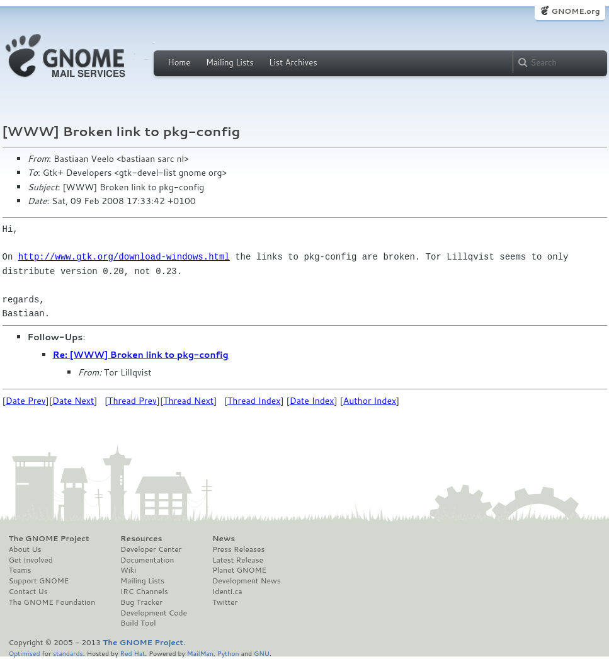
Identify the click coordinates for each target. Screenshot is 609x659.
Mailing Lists (230, 62)
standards (68, 653)
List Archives (293, 62)
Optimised (24, 653)
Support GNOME (39, 581)
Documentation (147, 560)
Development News (246, 581)
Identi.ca (227, 592)
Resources (141, 539)
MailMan (200, 653)
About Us (25, 549)
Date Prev (26, 400)
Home (179, 62)
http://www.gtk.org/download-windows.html (124, 257)
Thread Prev (132, 400)
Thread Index (254, 400)
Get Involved (31, 560)
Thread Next (188, 400)
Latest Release (237, 560)
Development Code (153, 613)
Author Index (369, 400)
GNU (262, 653)
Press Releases (238, 549)
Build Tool (138, 623)
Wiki (128, 570)
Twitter (224, 602)
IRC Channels (144, 592)
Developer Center (150, 549)
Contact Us (28, 592)
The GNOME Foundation (52, 602)
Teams (20, 570)
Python (228, 653)
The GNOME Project (49, 539)
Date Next (73, 400)
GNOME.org (575, 11)
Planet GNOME (239, 570)
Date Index (312, 400)
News (223, 539)
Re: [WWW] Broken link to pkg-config (141, 354)
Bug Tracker (141, 602)
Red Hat (132, 653)
